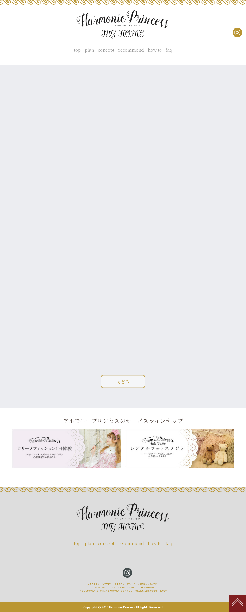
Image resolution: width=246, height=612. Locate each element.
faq (169, 50)
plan (89, 50)
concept (106, 50)
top (77, 50)
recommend (131, 50)
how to (155, 50)
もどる (123, 382)
